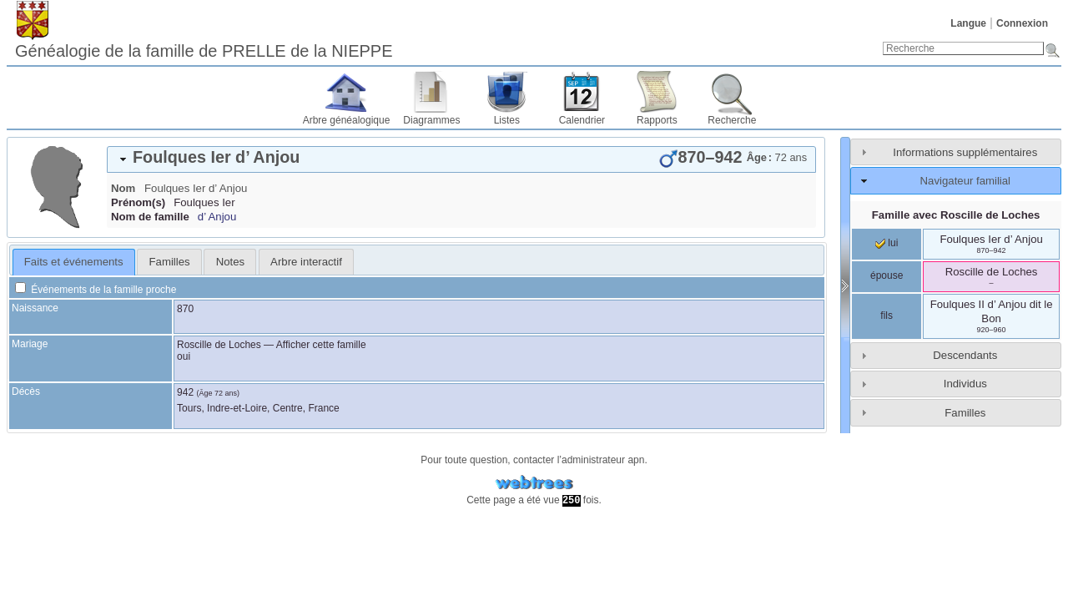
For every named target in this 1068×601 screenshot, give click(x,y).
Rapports (657, 120)
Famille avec (956, 215)
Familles (965, 413)
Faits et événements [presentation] (73, 261)
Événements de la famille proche (95, 289)
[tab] (461, 159)
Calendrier (582, 120)
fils (886, 315)
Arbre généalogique (346, 120)
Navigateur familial (965, 180)
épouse (886, 275)
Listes (507, 120)
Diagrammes (431, 120)
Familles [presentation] (169, 261)
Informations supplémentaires (965, 152)
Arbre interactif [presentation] (306, 261)
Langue (968, 23)
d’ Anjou (217, 216)
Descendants (965, 355)
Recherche (732, 120)
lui (886, 243)
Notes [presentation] (230, 261)
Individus (965, 383)
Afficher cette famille (321, 345)
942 (185, 392)
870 (185, 309)
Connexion (1022, 23)
